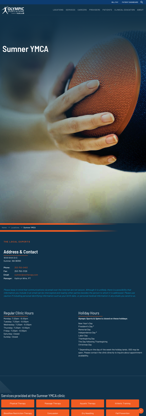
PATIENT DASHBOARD (130, 2)
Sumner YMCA (29, 227)
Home (4, 227)
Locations (15, 227)
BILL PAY (115, 2)
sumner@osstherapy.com (26, 274)
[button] (58, 9)
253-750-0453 (21, 267)
